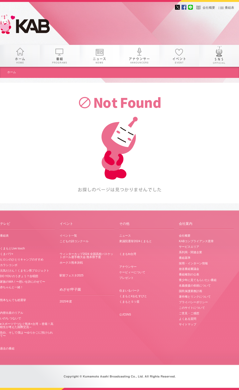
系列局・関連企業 (190, 252)
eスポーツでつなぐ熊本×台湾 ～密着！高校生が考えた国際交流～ (26, 325)
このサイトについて (192, 307)
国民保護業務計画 (190, 291)
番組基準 (184, 258)
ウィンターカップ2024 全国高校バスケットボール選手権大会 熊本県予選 (86, 255)
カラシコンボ (8, 265)
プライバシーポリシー (193, 302)
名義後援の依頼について (195, 285)
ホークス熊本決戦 (71, 262)
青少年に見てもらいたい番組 (198, 280)
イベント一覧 (68, 235)
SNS (219, 56)
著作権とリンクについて (195, 296)
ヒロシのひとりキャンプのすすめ (21, 259)
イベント (179, 56)
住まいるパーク (129, 290)
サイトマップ (187, 324)
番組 (60, 56)
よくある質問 (187, 319)
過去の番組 (7, 348)
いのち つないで (10, 318)
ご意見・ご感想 (189, 313)
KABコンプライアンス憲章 (196, 241)
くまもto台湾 (127, 254)
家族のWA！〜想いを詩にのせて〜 (22, 281)
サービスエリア (189, 246)
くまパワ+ (6, 254)
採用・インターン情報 (193, 263)
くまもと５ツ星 (129, 301)
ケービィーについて (132, 272)
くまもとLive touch (12, 248)
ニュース (100, 56)
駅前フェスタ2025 (72, 275)
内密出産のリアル (11, 313)
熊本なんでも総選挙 (13, 300)
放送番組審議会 (189, 269)
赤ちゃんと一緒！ (11, 287)
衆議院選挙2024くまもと (135, 241)
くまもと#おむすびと (133, 296)
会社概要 (209, 7)
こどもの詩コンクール (74, 241)
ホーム (20, 56)
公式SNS (125, 314)
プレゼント (126, 278)
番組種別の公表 (189, 274)
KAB (29, 25)
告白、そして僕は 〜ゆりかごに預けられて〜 (26, 334)
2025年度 (66, 301)
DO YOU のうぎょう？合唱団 (19, 276)
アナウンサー (139, 56)
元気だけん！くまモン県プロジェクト (24, 270)
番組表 (229, 7)
